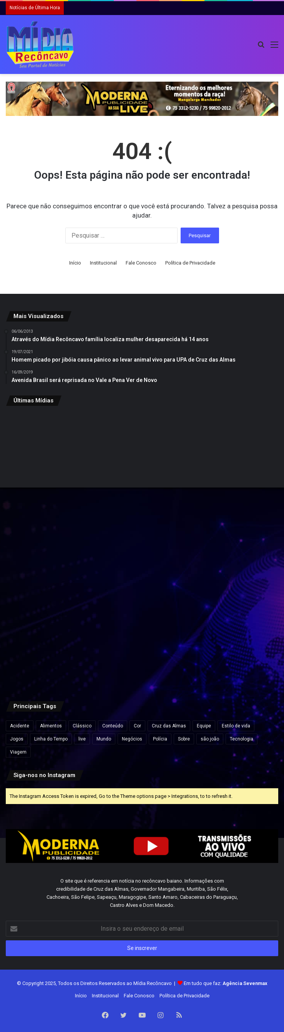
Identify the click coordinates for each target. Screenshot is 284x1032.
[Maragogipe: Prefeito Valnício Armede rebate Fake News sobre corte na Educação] (50, 550)
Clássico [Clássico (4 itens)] (82, 726)
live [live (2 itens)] (82, 739)
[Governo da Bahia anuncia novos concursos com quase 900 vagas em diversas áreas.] (233, 458)
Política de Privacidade (190, 263)
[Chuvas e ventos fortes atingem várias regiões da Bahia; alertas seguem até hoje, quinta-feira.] (142, 642)
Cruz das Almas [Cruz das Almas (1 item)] (169, 726)
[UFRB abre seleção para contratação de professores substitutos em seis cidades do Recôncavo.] (233, 550)
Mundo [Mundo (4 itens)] (103, 739)
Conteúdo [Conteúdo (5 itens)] (112, 726)
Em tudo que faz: (225, 983)
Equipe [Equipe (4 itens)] (204, 726)
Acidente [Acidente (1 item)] (19, 726)
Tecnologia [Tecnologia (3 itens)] (241, 739)
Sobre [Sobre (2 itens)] (184, 739)
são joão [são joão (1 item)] (210, 739)
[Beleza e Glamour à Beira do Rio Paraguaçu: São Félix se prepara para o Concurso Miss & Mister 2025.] (50, 458)
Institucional (103, 263)
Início (75, 263)
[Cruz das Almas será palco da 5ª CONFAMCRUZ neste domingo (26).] (50, 642)
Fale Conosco (141, 263)
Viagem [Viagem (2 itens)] (18, 752)
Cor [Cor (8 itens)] (137, 726)
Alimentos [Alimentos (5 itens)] (51, 726)
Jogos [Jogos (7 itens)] (16, 739)
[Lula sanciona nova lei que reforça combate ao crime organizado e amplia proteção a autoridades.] (142, 458)
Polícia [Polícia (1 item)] (160, 739)
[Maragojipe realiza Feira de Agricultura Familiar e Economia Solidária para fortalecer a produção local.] (142, 550)
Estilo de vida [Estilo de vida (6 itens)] (236, 726)
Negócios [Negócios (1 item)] (132, 739)
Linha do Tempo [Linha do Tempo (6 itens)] (51, 739)
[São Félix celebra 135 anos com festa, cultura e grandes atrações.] (233, 642)
